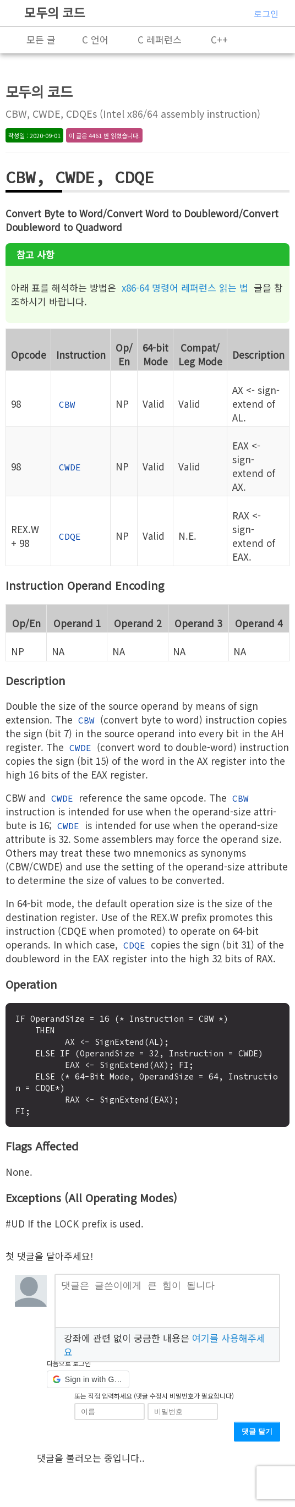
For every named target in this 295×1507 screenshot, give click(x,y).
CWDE (70, 467)
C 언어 (95, 39)
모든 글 (41, 39)
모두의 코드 (54, 12)
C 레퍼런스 (160, 39)
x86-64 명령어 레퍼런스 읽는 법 (185, 287)
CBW (67, 404)
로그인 (266, 13)
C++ (219, 39)
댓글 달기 (257, 1436)
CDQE (70, 536)
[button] (88, 1384)
